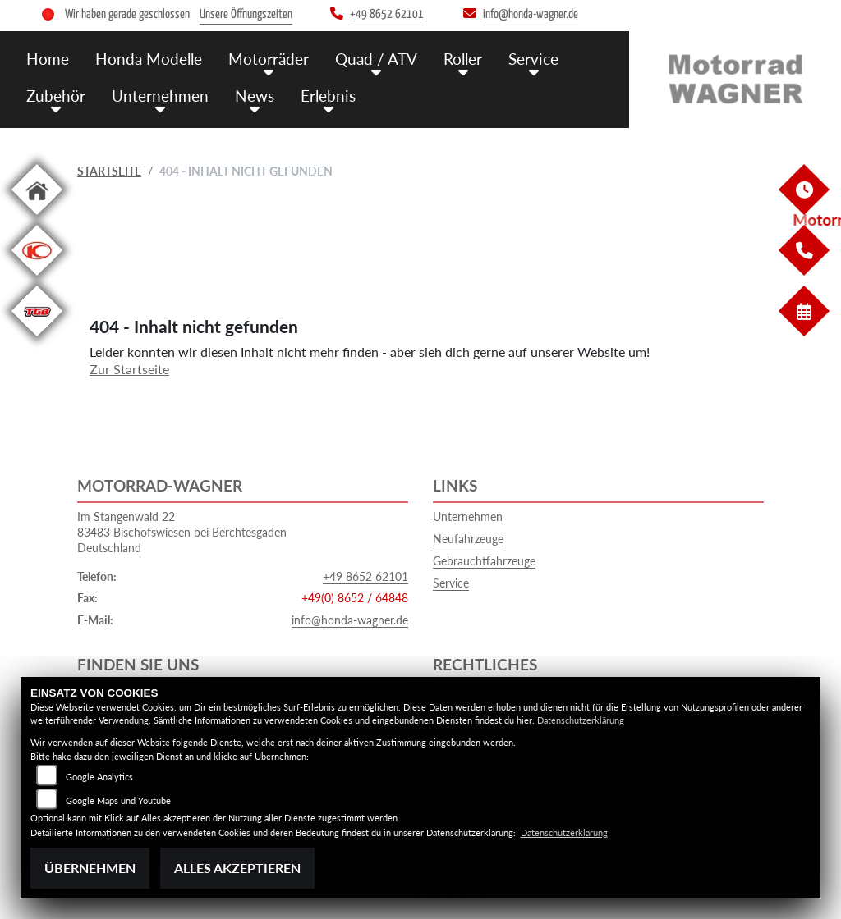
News (254, 95)
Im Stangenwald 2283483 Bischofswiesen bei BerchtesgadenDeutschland (182, 532)
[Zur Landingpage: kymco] (37, 278)
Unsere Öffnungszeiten (246, 14)
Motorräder (268, 58)
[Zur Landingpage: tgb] (37, 339)
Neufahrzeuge (468, 539)
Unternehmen (160, 95)
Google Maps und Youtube (118, 800)
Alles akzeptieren (237, 868)
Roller (462, 58)
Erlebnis (328, 95)
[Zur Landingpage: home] (37, 218)
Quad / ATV (376, 58)
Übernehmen (90, 868)
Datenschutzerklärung (580, 720)
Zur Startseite (129, 369)
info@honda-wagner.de (350, 620)
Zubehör (55, 95)
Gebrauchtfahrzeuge (484, 561)
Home (47, 58)
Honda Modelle (148, 58)
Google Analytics (99, 776)
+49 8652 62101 (365, 576)
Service (533, 58)
